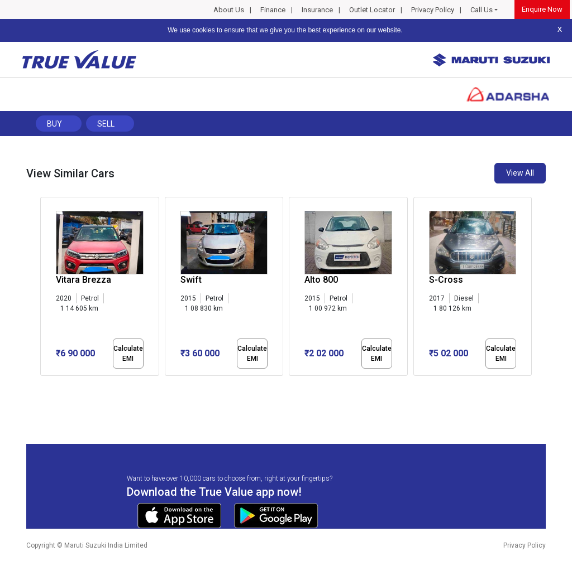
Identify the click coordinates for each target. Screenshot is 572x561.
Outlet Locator (372, 10)
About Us (228, 10)
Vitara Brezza (83, 279)
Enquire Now (542, 9)
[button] (43, 385)
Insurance (317, 10)
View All (520, 172)
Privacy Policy (432, 10)
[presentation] (46, 288)
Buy (54, 123)
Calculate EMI (128, 353)
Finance (272, 10)
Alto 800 (321, 279)
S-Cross (446, 279)
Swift (191, 279)
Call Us (481, 10)
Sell (106, 123)
